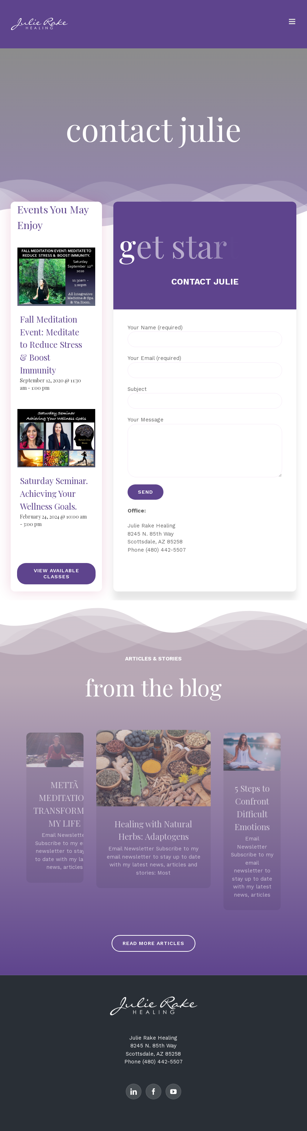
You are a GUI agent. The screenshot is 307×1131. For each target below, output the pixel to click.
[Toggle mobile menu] (292, 21)
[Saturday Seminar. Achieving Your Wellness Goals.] (56, 413)
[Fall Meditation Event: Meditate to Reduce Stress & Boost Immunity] (56, 251)
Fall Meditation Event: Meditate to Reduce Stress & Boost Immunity (51, 344)
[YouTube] (173, 1091)
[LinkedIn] (133, 1091)
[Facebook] (153, 1091)
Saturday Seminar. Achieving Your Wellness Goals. (54, 493)
